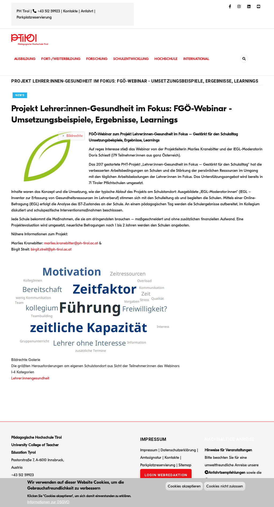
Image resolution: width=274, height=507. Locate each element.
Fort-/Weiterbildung (62, 59)
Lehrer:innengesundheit (30, 378)
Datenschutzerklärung (178, 450)
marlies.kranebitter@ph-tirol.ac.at (71, 243)
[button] (49, 156)
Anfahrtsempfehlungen (226, 472)
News (19, 95)
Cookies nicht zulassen (224, 486)
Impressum (148, 450)
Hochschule (172, 59)
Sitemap (184, 465)
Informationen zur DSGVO (48, 502)
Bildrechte (74, 135)
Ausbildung (25, 59)
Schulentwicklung (135, 59)
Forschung (100, 59)
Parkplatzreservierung (34, 17)
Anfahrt (87, 11)
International (203, 59)
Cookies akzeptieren (184, 486)
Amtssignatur (151, 457)
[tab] (71, 136)
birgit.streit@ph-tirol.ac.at (51, 249)
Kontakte (70, 11)
